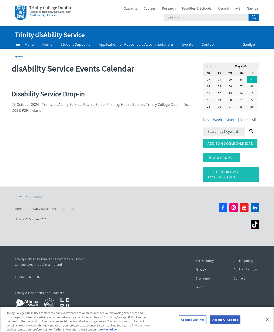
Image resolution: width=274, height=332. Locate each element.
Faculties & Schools (196, 8)
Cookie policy (243, 261)
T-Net (199, 287)
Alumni (223, 8)
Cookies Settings (246, 269)
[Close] (267, 322)
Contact (208, 44)
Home (47, 44)
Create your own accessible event (223, 174)
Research (169, 8)
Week (218, 119)
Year (244, 119)
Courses (150, 8)
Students (130, 8)
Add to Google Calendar (230, 143)
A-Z (237, 8)
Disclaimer (203, 278)
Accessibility (204, 261)
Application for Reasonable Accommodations (136, 44)
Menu (25, 44)
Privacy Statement (43, 209)
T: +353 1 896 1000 (28, 277)
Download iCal (221, 157)
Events (187, 44)
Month (232, 119)
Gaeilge (252, 8)
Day (206, 119)
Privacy (200, 270)
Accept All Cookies (225, 322)
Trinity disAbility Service (50, 35)
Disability (21, 196)
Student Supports (75, 44)
